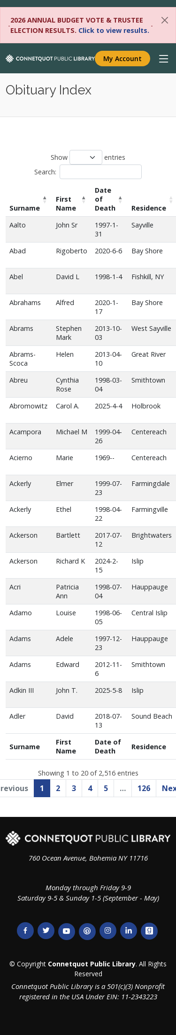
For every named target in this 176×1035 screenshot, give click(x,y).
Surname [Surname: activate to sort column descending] (24, 208)
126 (144, 788)
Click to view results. (113, 30)
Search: (88, 172)
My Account (122, 58)
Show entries (88, 157)
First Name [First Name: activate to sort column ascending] (66, 203)
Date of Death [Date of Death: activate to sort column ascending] (105, 199)
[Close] (165, 20)
